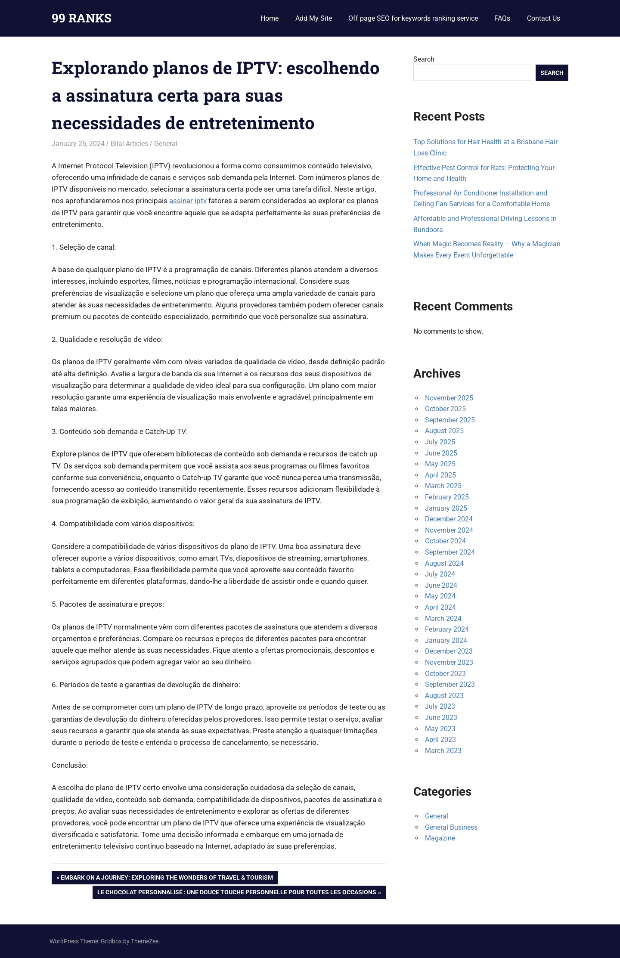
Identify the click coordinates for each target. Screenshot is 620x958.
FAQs (502, 18)
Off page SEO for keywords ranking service (413, 18)
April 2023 (440, 739)
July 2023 (440, 706)
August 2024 (444, 563)
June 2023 (441, 717)
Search (423, 59)
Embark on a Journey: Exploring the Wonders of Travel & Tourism (166, 878)
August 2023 (444, 695)
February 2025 (447, 497)
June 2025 (441, 453)
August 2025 (444, 431)
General (165, 144)
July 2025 (440, 442)
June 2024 (441, 585)
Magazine (440, 838)
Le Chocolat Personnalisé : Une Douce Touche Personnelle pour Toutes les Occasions (236, 893)
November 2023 (449, 662)
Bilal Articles (129, 144)
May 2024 (440, 596)
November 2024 (449, 530)
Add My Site (313, 18)
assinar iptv (188, 200)
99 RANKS (82, 18)
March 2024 (443, 618)
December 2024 (449, 519)
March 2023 (443, 751)
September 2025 (450, 420)
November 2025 (449, 398)
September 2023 (450, 684)
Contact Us (543, 18)
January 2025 (446, 508)
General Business (451, 827)
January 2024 (446, 640)
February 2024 (447, 629)
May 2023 (440, 729)
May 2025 (440, 464)
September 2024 (450, 552)
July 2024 (440, 574)
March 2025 (443, 486)
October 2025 (445, 409)
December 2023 (449, 651)
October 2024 (445, 541)
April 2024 (440, 607)
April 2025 (440, 475)
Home (269, 18)
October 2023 (445, 674)
